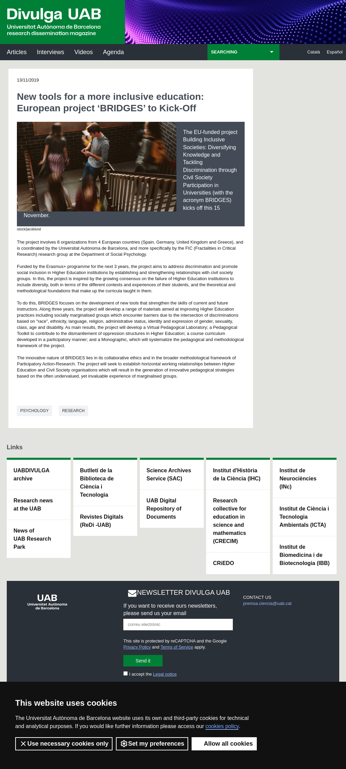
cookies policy (222, 726)
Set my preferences (152, 744)
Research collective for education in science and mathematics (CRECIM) (229, 521)
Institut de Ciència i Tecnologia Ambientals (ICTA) (304, 517)
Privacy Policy (137, 647)
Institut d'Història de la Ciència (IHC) (236, 474)
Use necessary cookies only (63, 744)
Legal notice (165, 674)
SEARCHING (224, 51)
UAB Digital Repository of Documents (164, 509)
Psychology (34, 410)
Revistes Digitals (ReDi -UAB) (101, 521)
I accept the (150, 674)
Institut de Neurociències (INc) (297, 479)
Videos (83, 52)
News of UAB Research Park (32, 539)
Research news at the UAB (33, 505)
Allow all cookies (224, 744)
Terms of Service (176, 647)
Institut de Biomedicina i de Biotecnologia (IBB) (304, 555)
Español (335, 51)
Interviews (50, 52)
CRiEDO (223, 563)
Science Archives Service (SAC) (169, 474)
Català (313, 51)
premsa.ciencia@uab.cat (267, 603)
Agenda (113, 52)
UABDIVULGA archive (32, 474)
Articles (17, 52)
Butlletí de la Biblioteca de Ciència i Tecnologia (97, 483)
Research (73, 410)
